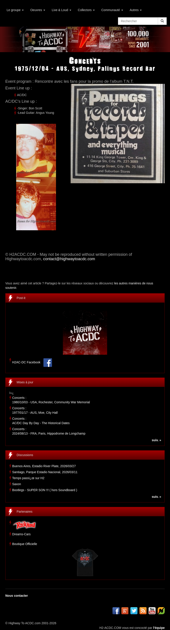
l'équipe (159, 628)
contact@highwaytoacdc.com (69, 259)
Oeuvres (37, 10)
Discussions (25, 455)
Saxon (16, 484)
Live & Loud (61, 10)
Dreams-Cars (21, 534)
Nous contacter (16, 595)
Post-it (21, 298)
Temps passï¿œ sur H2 (28, 478)
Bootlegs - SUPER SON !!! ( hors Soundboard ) (44, 490)
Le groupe (15, 10)
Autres (136, 10)
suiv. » (156, 440)
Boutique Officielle (24, 544)
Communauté (112, 10)
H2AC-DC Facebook (26, 362)
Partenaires (25, 511)
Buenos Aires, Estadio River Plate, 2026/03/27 (44, 466)
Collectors (86, 10)
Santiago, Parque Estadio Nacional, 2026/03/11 (44, 472)
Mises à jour (25, 382)
